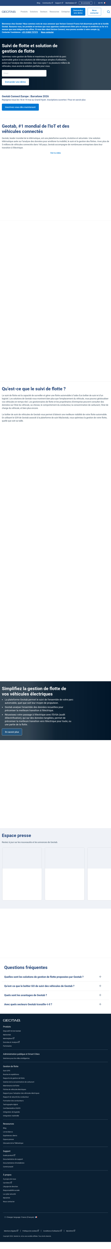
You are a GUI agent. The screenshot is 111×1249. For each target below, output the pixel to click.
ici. (98, 29)
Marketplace (71, 3)
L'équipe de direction (10, 1186)
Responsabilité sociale (11, 1190)
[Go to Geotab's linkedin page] (96, 1224)
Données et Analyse (11, 1042)
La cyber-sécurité (9, 1194)
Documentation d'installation (13, 1163)
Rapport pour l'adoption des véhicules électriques (21, 1093)
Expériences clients (10, 1136)
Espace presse (8, 1139)
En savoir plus (12, 732)
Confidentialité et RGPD (11, 1108)
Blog (38, 3)
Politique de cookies (31, 1231)
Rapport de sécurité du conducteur (16, 1097)
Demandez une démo (78, 11)
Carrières (7, 1183)
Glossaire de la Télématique (13, 1143)
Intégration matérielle (11, 1116)
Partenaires (7, 1046)
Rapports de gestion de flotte (14, 1078)
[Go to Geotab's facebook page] (82, 1224)
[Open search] (108, 11)
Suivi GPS (6, 1071)
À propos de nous (9, 1179)
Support (59, 3)
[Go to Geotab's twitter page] (89, 1224)
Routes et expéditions (11, 1074)
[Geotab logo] (9, 12)
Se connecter (85, 3)
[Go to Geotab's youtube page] (103, 1224)
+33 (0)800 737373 (30, 32)
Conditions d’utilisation (52, 1231)
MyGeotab (7, 1035)
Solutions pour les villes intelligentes (16, 1058)
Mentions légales (11, 1231)
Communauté (8, 1167)
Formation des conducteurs (13, 1101)
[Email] (24, 73)
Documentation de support (13, 1159)
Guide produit (9, 1155)
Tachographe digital (10, 1104)
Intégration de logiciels (11, 1112)
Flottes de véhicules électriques (14, 1089)
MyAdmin (6, 1198)
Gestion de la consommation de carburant (18, 1082)
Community (47, 3)
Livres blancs (8, 1132)
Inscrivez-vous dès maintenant (20, 107)
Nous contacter (94, 11)
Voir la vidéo (55, 153)
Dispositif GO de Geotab (12, 1031)
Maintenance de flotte (11, 1086)
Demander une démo (15, 82)
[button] (55, 977)
